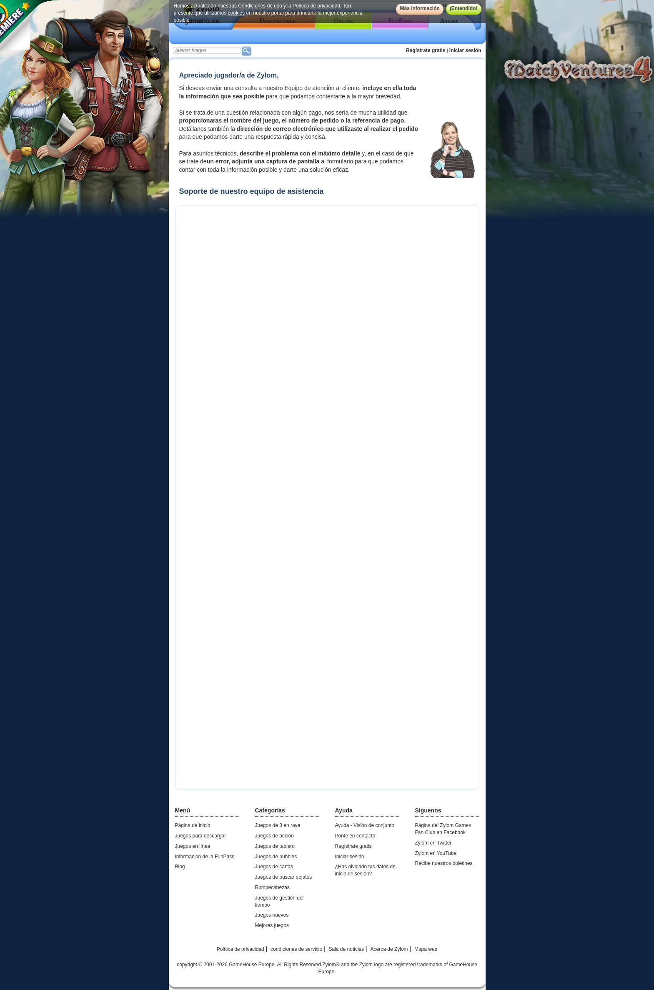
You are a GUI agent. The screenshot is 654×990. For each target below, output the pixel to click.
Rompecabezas (272, 887)
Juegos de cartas (274, 867)
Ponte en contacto (355, 836)
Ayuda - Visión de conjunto (364, 825)
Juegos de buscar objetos (283, 877)
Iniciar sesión (465, 50)
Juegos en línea (192, 846)
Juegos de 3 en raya (278, 825)
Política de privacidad (316, 6)
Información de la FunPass (205, 857)
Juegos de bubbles (276, 857)
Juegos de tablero (275, 846)
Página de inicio (192, 825)
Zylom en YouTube (436, 853)
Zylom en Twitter (433, 843)
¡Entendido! (464, 8)
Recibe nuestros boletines (444, 863)
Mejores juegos (272, 925)
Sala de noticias (346, 949)
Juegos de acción (274, 836)
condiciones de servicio (296, 949)
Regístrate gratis (426, 50)
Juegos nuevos (272, 915)
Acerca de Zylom (389, 949)
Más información (419, 8)
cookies (236, 13)
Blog (180, 867)
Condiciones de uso (260, 6)
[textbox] (207, 50)
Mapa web (425, 949)
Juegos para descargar (200, 836)
